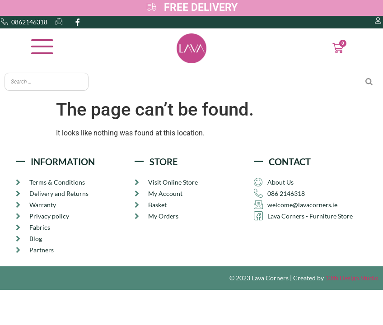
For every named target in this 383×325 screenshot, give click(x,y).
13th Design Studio (351, 279)
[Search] (369, 81)
